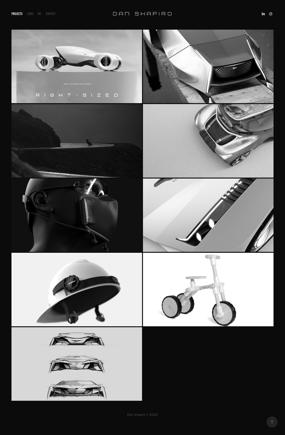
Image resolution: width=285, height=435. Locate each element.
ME (39, 14)
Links (30, 14)
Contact (51, 14)
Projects (16, 14)
